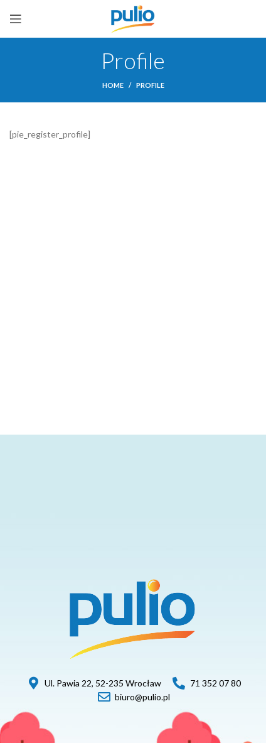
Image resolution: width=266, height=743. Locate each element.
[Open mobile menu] (15, 18)
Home (113, 85)
